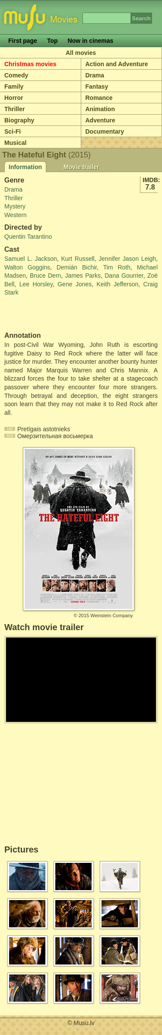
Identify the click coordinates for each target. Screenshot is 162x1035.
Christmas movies (30, 64)
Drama (95, 75)
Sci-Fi (12, 131)
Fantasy (97, 86)
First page (22, 40)
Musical (15, 142)
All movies (81, 52)
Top (52, 40)
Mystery (14, 206)
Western (15, 214)
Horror (13, 97)
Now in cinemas (91, 40)
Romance (99, 97)
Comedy (16, 75)
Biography (19, 120)
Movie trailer (81, 166)
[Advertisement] (54, 314)
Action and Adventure (117, 64)
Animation (100, 109)
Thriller (14, 109)
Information (25, 166)
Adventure (100, 120)
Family (13, 86)
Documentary (105, 131)
